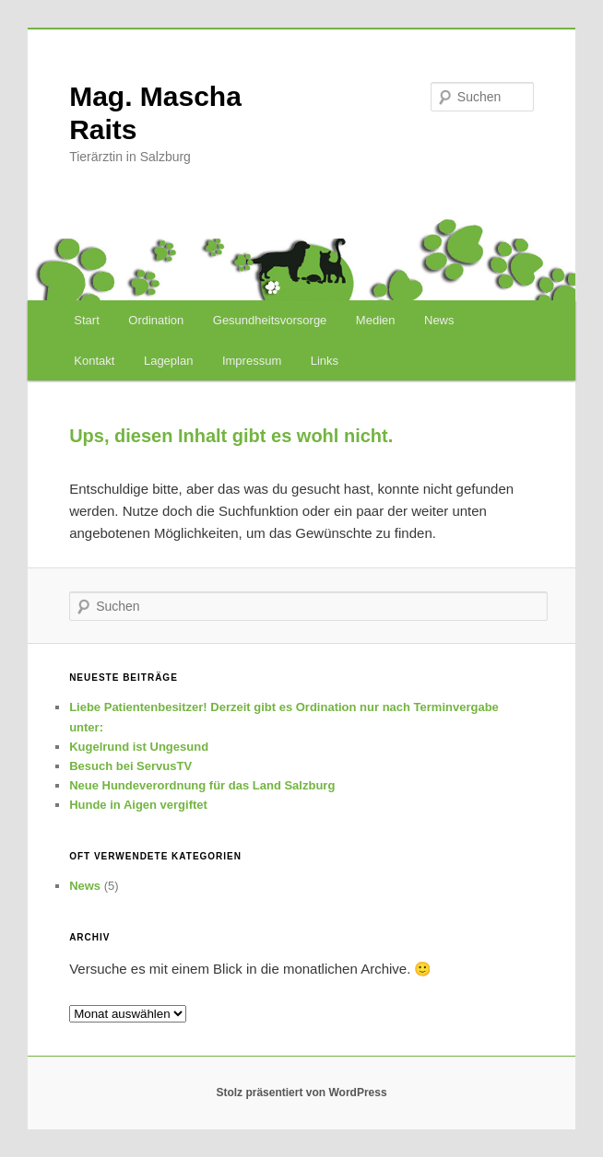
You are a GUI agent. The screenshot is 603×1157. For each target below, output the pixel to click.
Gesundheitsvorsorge (270, 320)
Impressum (251, 361)
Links (324, 361)
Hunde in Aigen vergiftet (138, 805)
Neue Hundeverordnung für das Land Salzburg (202, 785)
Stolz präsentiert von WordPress (301, 1092)
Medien (376, 320)
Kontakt (94, 361)
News (439, 320)
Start (86, 320)
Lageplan (169, 361)
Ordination (155, 320)
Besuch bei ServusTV (130, 766)
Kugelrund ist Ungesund (138, 747)
